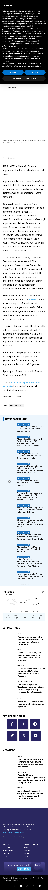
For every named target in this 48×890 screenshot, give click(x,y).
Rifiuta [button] (13, 72)
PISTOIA (28, 850)
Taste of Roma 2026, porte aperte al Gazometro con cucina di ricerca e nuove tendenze (30, 656)
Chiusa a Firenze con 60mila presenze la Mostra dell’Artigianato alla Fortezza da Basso (30, 523)
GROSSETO (8, 850)
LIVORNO (7, 853)
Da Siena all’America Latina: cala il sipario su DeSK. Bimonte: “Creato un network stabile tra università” (30, 469)
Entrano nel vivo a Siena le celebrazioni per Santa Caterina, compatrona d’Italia (30, 536)
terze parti (42, 24)
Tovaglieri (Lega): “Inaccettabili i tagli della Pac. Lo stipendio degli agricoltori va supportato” (31, 779)
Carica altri (24, 584)
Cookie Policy (8, 837)
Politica (20, 665)
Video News (21, 756)
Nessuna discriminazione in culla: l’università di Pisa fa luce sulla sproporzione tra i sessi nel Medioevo (30, 496)
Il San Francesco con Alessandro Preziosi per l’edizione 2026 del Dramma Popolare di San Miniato (29, 562)
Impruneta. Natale (16, 405)
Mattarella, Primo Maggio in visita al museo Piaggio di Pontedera (29, 549)
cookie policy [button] (39, 21)
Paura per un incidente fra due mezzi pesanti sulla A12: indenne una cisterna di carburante (30, 640)
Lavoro (20, 649)
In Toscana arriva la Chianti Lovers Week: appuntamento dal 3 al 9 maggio (30, 576)
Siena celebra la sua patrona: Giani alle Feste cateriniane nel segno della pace (30, 509)
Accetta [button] (35, 72)
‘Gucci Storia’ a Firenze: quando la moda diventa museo (28, 482)
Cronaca (20, 634)
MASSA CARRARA (31, 844)
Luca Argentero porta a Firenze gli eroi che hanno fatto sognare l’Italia (29, 455)
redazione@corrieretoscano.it (13, 832)
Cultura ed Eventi (23, 424)
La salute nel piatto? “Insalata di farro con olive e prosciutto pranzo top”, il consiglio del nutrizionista (30, 688)
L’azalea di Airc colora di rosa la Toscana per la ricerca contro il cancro (30, 428)
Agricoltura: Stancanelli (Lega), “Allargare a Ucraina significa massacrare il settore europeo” (30, 794)
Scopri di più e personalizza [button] (24, 78)
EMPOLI (6, 847)
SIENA (26, 856)
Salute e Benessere (25, 681)
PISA (26, 847)
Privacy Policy (19, 837)
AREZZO (6, 844)
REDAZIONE (12, 88)
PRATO (27, 853)
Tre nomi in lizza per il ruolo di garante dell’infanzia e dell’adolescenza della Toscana (31, 672)
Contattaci (24, 869)
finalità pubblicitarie (9, 39)
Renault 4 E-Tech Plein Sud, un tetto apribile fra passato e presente (30, 704)
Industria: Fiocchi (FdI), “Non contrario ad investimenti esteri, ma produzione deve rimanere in (30, 763)
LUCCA (5, 856)
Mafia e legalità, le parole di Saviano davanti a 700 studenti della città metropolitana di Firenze (29, 442)
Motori (20, 698)
